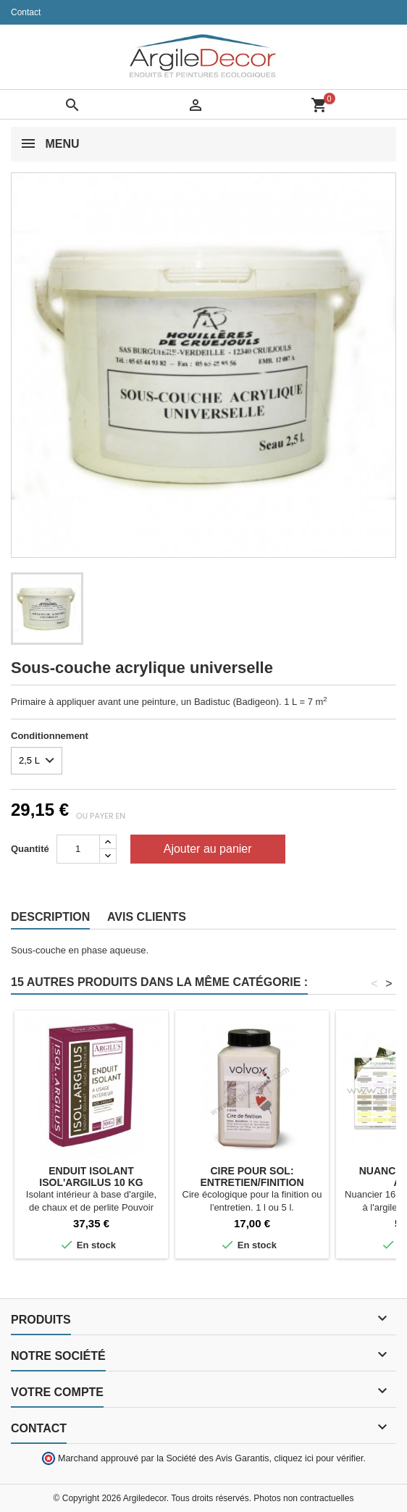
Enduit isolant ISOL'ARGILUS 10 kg (91, 1176)
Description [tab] (50, 917)
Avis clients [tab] (146, 917)
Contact (26, 12)
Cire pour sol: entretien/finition (251, 1176)
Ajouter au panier (208, 849)
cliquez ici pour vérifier (319, 1458)
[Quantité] (78, 849)
